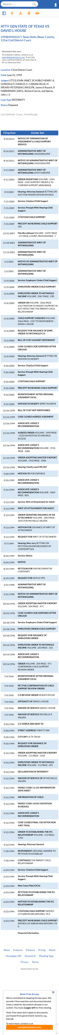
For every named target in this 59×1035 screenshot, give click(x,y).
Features (17, 950)
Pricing (41, 950)
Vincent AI (30, 956)
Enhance (30, 950)
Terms (35, 962)
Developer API (13, 956)
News (7, 950)
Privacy (25, 962)
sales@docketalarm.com (13, 57)
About (52, 950)
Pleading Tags (46, 956)
